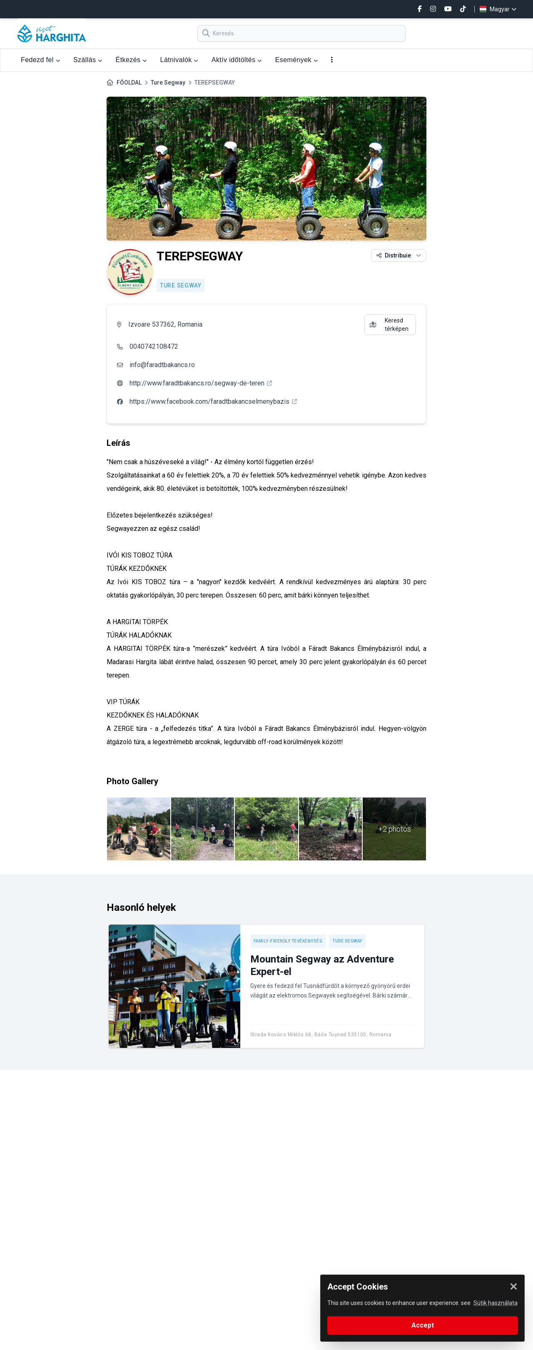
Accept (422, 1325)
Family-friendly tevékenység (288, 941)
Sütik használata (495, 1303)
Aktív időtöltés (237, 59)
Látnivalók (179, 59)
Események (296, 59)
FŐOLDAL (129, 82)
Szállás (87, 59)
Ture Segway (168, 82)
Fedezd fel (40, 59)
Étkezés (131, 59)
